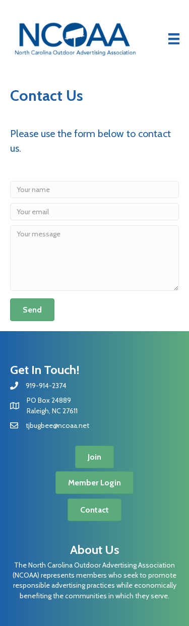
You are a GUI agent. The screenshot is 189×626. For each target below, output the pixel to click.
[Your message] (94, 258)
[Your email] (94, 211)
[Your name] (94, 189)
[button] (32, 309)
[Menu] (173, 38)
